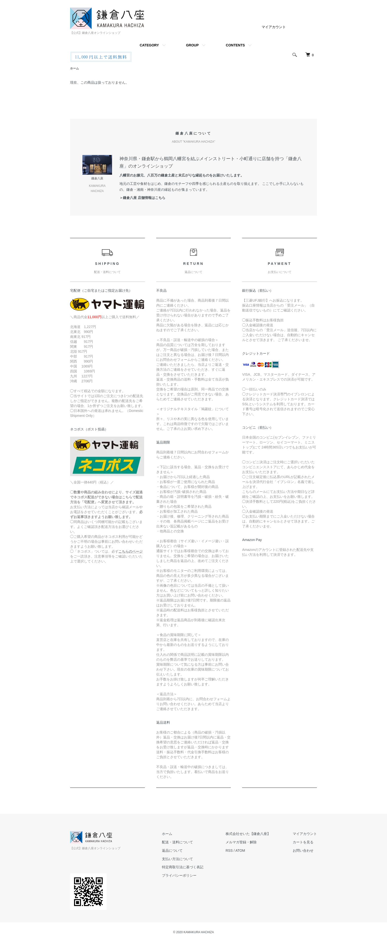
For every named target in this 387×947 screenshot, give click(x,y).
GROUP (192, 45)
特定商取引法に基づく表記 (182, 867)
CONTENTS (235, 45)
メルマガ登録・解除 (241, 842)
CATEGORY (149, 45)
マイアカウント (274, 27)
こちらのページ (130, 551)
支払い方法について (177, 859)
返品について (172, 850)
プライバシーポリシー (179, 875)
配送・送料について (177, 842)
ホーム (74, 68)
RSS (229, 850)
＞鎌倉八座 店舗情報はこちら (142, 198)
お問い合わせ (303, 850)
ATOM (240, 850)
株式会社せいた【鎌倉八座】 (248, 834)
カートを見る (303, 842)
